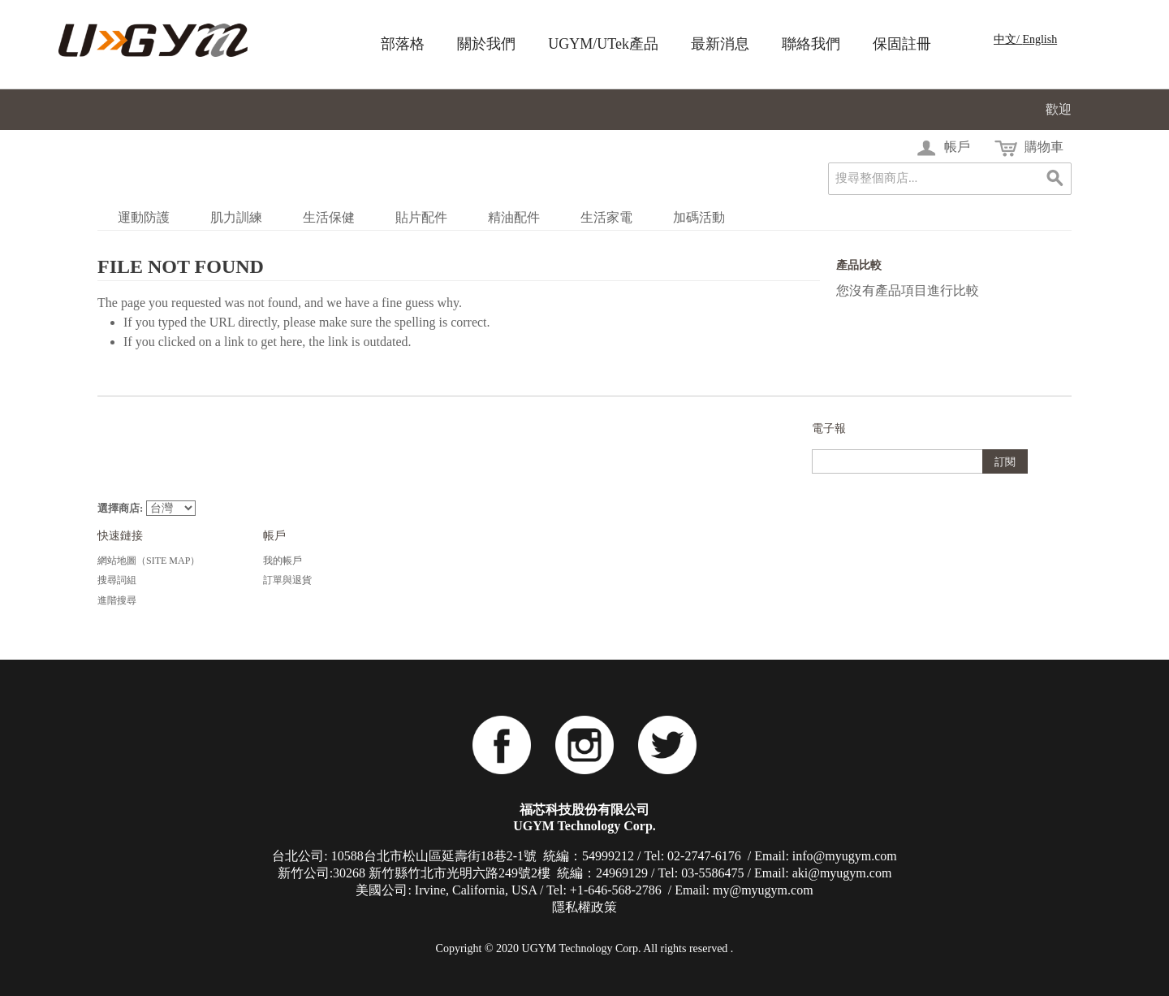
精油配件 (514, 217)
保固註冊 (902, 44)
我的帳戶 (282, 560)
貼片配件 (421, 217)
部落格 (403, 44)
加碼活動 (699, 217)
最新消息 (720, 44)
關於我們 (486, 44)
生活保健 (329, 217)
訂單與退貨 (287, 580)
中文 (1005, 39)
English (1039, 39)
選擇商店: (120, 508)
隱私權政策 (584, 907)
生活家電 (606, 217)
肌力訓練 (236, 217)
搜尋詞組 (116, 580)
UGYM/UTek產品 (603, 44)
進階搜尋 (116, 600)
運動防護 (144, 217)
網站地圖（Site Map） (148, 560)
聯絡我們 (811, 44)
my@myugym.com (763, 890)
